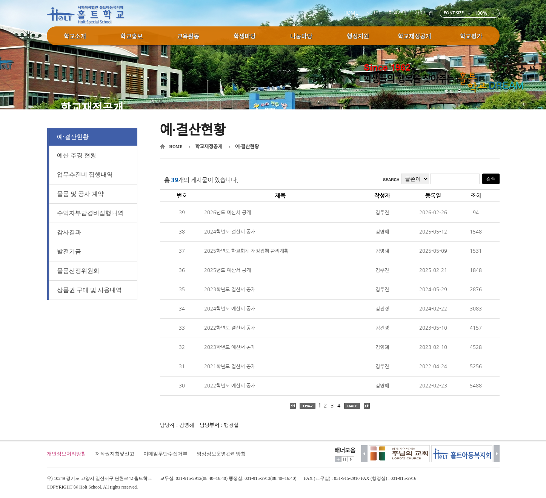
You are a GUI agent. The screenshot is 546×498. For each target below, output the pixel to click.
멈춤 (344, 459)
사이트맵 (424, 13)
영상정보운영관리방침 (221, 453)
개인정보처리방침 (66, 453)
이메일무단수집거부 (165, 453)
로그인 (373, 13)
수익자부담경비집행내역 (90, 214)
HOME (350, 13)
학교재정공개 (208, 146)
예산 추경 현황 (76, 157)
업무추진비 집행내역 (85, 176)
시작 (351, 459)
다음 (497, 453)
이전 (364, 453)
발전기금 (69, 253)
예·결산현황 (73, 137)
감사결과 (69, 234)
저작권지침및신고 (114, 453)
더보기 (338, 459)
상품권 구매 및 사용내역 (89, 291)
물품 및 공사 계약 (80, 195)
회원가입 (397, 13)
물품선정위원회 (78, 272)
